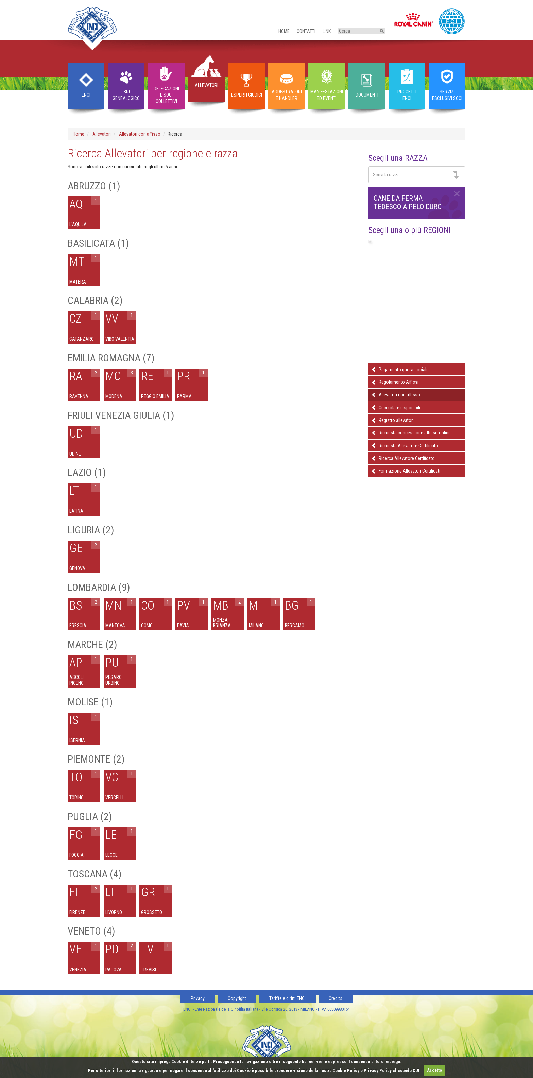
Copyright (237, 998)
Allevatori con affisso (139, 134)
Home (284, 31)
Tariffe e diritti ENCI (287, 998)
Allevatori (101, 134)
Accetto (434, 1070)
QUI (416, 1070)
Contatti (306, 31)
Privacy (198, 998)
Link (327, 31)
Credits (335, 998)
